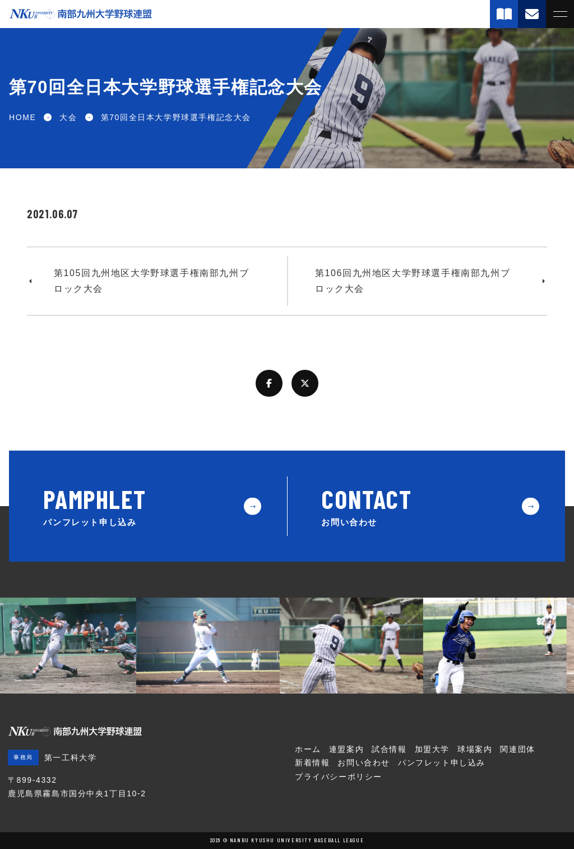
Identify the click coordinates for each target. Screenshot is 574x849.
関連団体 (517, 749)
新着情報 (312, 762)
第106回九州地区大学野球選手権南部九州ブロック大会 (412, 280)
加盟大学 (432, 749)
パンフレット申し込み (441, 762)
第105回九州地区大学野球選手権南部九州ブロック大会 (151, 280)
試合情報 (389, 749)
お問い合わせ (363, 762)
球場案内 (474, 749)
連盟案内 (346, 749)
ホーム (308, 749)
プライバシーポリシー (338, 776)
